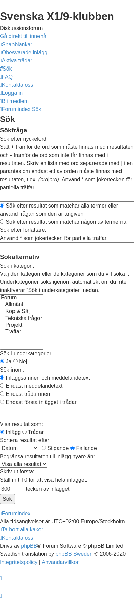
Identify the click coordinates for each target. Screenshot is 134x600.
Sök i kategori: (17, 266)
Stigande (55, 448)
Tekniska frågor (21, 318)
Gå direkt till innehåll (24, 36)
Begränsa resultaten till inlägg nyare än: (47, 456)
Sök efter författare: (23, 230)
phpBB (29, 546)
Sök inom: (12, 370)
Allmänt (21, 304)
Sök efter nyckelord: (24, 139)
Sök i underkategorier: (26, 353)
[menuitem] (23, 52)
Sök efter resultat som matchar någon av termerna (63, 222)
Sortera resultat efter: (25, 440)
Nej (20, 361)
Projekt (21, 325)
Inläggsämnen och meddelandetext (45, 378)
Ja (5, 361)
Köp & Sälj (21, 311)
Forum (21, 298)
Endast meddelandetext (31, 386)
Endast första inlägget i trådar (38, 402)
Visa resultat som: (21, 424)
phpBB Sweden (74, 554)
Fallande (83, 448)
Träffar (21, 332)
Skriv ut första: (17, 471)
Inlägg (10, 432)
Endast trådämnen (25, 394)
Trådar (33, 432)
